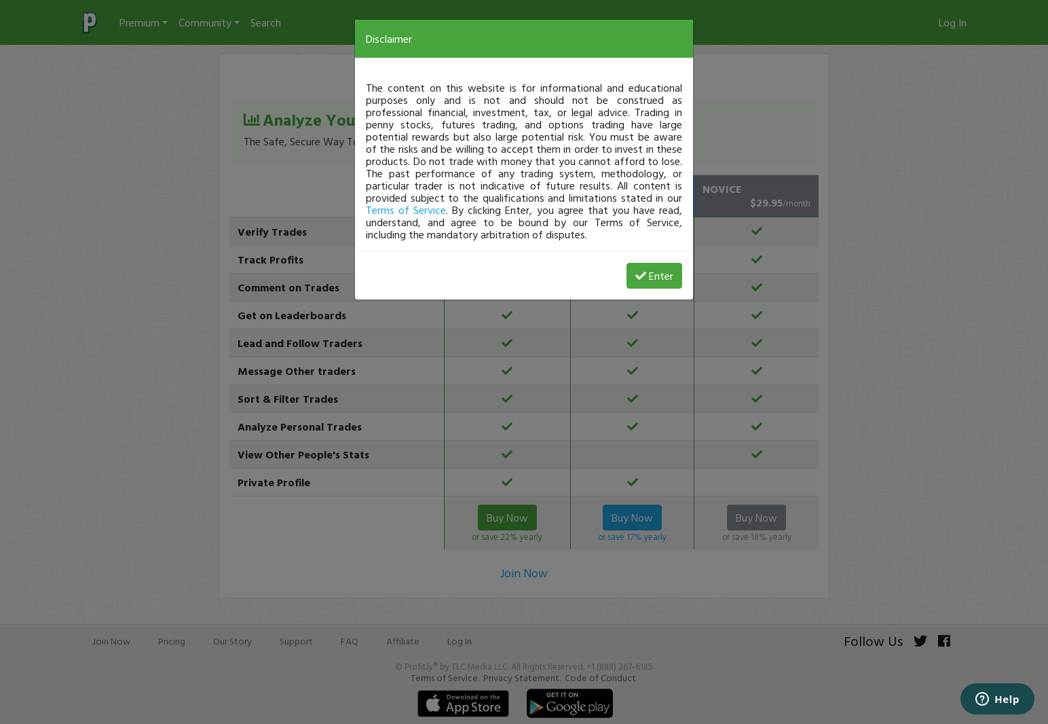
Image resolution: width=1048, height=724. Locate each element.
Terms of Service (406, 210)
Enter (654, 276)
